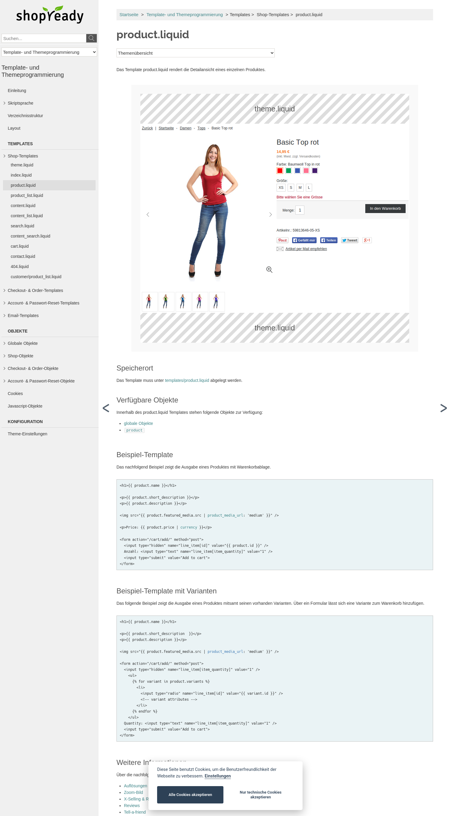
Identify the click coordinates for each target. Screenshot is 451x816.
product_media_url (225, 514)
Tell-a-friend (135, 811)
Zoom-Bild (133, 791)
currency (188, 526)
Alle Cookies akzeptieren (190, 794)
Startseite (128, 14)
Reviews (132, 805)
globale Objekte (138, 423)
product (134, 430)
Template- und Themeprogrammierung (184, 14)
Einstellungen (218, 776)
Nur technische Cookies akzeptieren (261, 794)
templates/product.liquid (187, 380)
